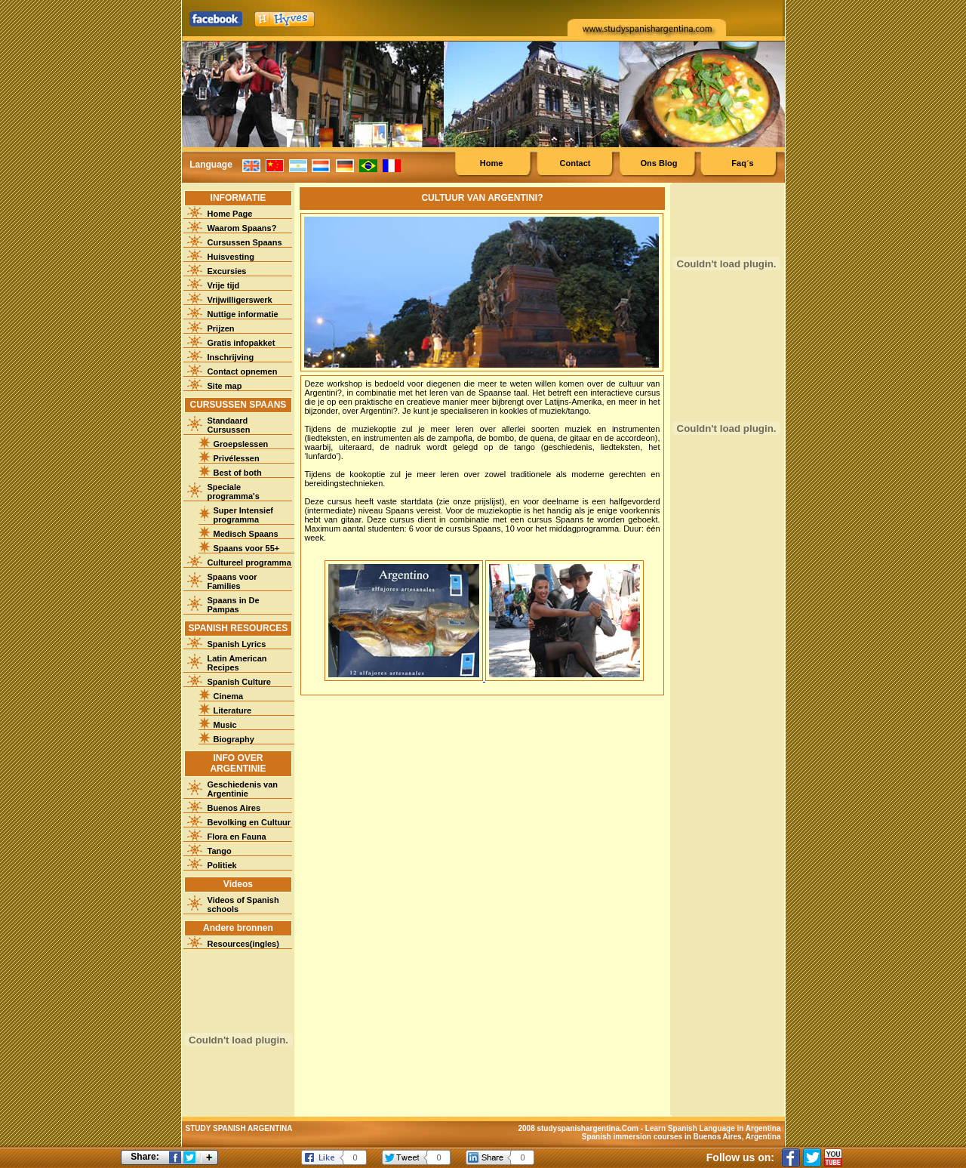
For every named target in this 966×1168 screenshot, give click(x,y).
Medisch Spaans (246, 533)
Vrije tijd (224, 285)
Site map (225, 385)
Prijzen (221, 328)
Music (225, 724)
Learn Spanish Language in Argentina (713, 1128)
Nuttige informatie (243, 314)
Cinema (229, 696)
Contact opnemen (243, 371)
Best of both (238, 472)
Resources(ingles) (243, 943)
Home (491, 163)
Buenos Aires (234, 807)
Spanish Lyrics (237, 644)
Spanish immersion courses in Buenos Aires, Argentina (681, 1137)
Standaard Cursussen (229, 425)
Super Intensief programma (243, 515)
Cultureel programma (249, 562)
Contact (575, 163)
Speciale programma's (234, 491)
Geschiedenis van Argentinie (243, 789)
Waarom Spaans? (242, 228)
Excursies (227, 271)
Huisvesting (231, 256)
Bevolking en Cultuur (249, 822)
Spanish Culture (239, 681)
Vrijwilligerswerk (240, 299)
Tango (220, 850)
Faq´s (742, 163)
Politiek (222, 865)
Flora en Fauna (237, 836)
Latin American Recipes (237, 663)
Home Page (230, 213)
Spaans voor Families (232, 581)
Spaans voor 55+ (247, 548)
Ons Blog (659, 163)
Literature (233, 710)
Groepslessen (241, 443)
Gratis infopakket (241, 342)
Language (210, 164)
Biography (234, 739)
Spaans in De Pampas (234, 605)
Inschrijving (231, 357)
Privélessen (237, 458)
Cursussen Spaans (245, 242)
